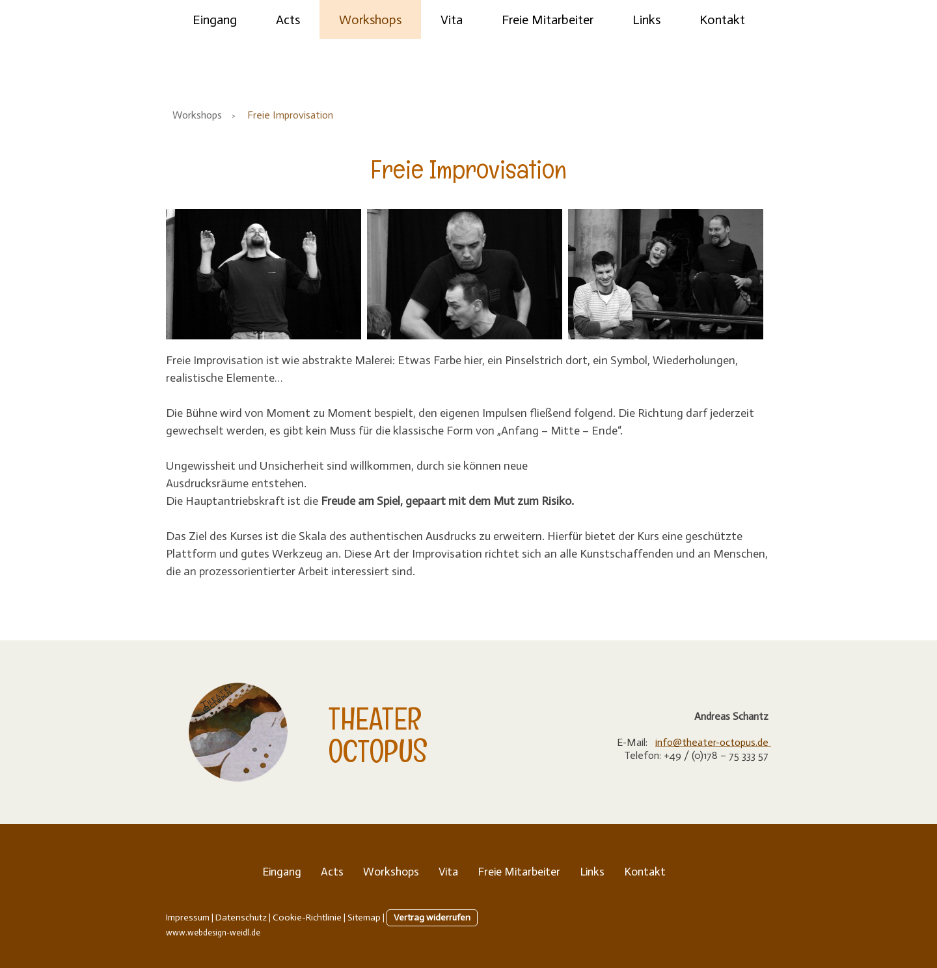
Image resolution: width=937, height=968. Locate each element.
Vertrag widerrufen (432, 917)
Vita (452, 19)
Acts (288, 19)
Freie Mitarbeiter (547, 19)
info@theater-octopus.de (713, 742)
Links (646, 19)
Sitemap (364, 917)
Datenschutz (241, 917)
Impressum (188, 917)
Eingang (215, 19)
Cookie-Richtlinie (307, 917)
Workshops (370, 19)
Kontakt (722, 19)
